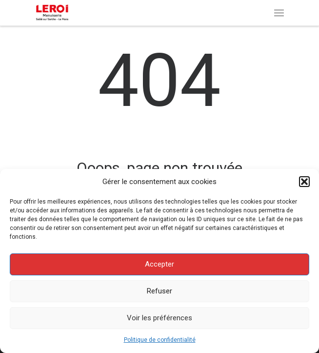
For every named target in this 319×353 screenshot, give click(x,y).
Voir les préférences (159, 317)
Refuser (159, 291)
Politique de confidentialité (160, 339)
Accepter (159, 264)
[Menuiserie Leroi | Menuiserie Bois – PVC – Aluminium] (53, 11)
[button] (304, 182)
